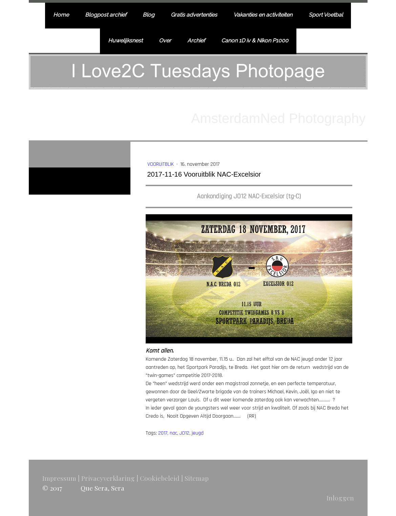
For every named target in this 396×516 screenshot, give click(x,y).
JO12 (184, 433)
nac (173, 433)
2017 (162, 433)
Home (61, 15)
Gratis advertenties (194, 15)
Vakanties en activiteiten (262, 15)
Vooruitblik (161, 164)
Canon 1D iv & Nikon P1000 (254, 40)
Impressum (59, 478)
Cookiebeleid (160, 478)
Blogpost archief (105, 15)
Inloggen (340, 497)
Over (165, 40)
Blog (148, 15)
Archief (196, 40)
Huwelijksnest (125, 40)
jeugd (198, 433)
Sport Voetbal (326, 15)
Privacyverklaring (108, 478)
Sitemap (197, 478)
